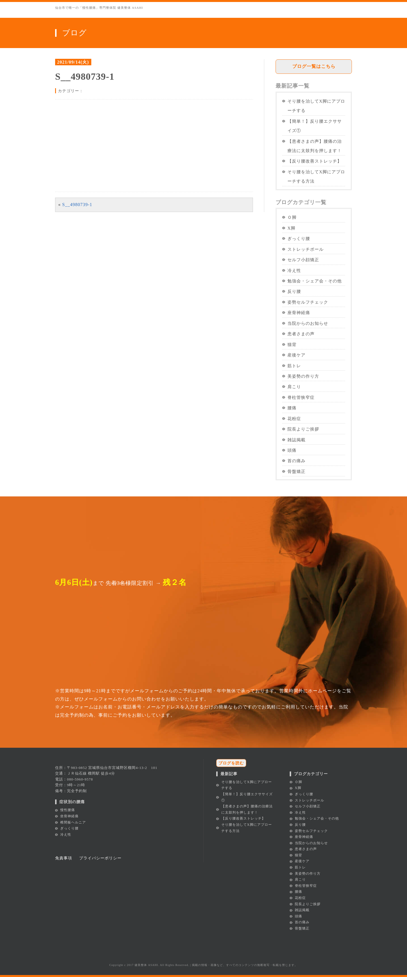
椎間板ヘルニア (73, 822)
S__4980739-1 (77, 204)
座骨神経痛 (298, 312)
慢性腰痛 (67, 810)
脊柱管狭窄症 (301, 397)
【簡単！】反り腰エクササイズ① (314, 126)
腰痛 (291, 407)
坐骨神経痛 (69, 816)
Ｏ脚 (291, 217)
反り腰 (294, 291)
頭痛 (291, 450)
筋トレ (294, 365)
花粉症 (294, 418)
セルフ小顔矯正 (303, 259)
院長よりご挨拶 (303, 429)
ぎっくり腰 (298, 238)
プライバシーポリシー (100, 858)
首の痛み (296, 460)
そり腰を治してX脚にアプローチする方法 (316, 176)
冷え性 (294, 270)
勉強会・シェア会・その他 (314, 280)
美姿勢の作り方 (303, 376)
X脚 (291, 228)
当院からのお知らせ (307, 323)
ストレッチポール (305, 249)
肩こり (294, 386)
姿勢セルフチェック (307, 302)
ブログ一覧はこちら (313, 66)
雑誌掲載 (296, 439)
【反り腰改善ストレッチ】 (314, 161)
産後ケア (296, 355)
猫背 (291, 344)
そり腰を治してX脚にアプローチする (316, 106)
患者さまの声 (301, 333)
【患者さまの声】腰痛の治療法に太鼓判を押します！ (314, 146)
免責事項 (63, 858)
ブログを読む (231, 763)
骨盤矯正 (296, 471)
